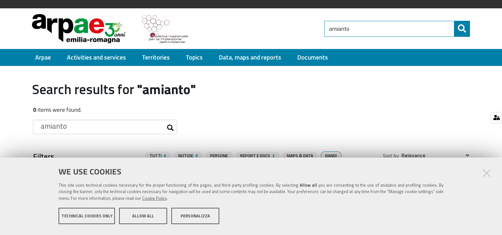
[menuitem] (43, 57)
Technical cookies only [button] (86, 218)
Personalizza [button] (195, 218)
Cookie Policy (154, 201)
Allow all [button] (143, 218)
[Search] (462, 29)
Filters (43, 156)
